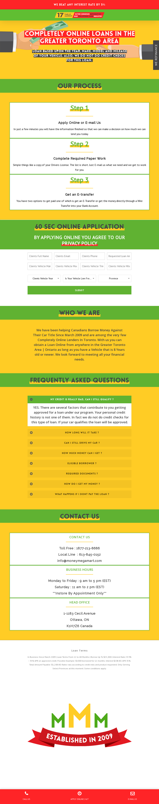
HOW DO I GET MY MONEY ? (65, 483)
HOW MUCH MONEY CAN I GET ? (66, 453)
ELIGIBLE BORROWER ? (63, 463)
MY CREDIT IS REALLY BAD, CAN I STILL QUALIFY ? (72, 399)
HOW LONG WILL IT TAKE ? (64, 432)
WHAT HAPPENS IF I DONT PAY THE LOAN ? (69, 494)
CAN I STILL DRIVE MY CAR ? (65, 442)
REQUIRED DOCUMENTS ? (64, 473)
